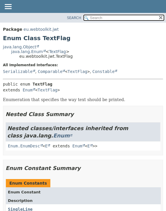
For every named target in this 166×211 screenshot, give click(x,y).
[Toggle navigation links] (8, 7)
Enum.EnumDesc (24, 146)
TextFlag (57, 51)
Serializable (17, 71)
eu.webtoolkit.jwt (41, 29)
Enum (27, 90)
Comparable (50, 71)
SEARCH (74, 18)
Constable (104, 71)
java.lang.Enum (27, 51)
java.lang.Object (19, 47)
